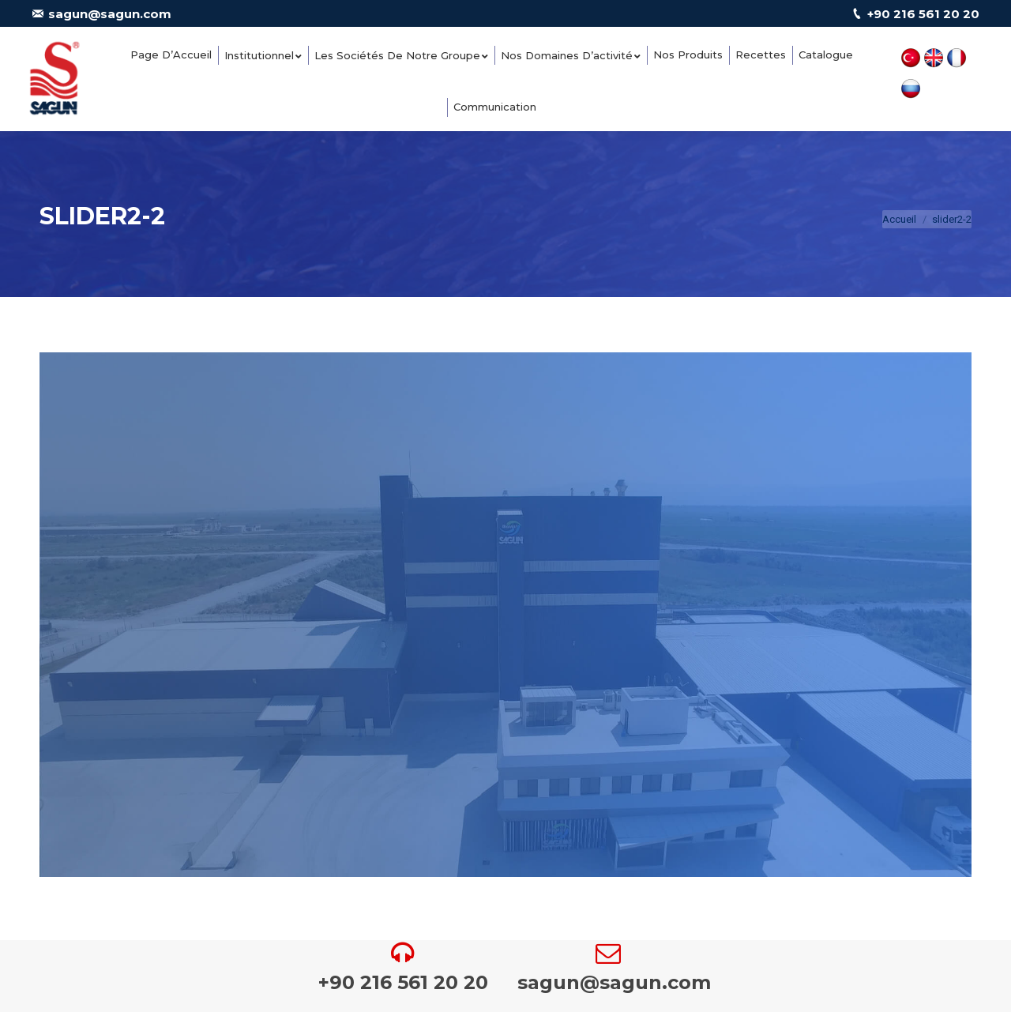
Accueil (899, 219)
